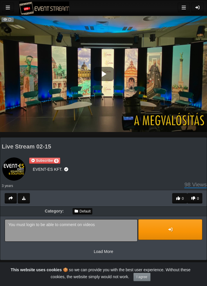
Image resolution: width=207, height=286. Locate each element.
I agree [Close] (141, 277)
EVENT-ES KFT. (51, 169)
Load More (103, 251)
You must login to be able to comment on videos (71, 230)
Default (82, 211)
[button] (44, 160)
